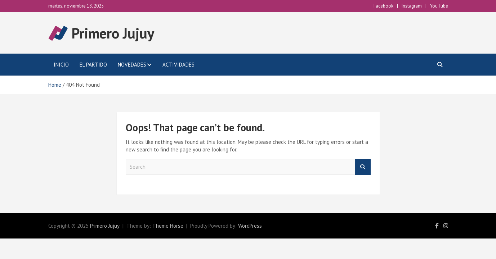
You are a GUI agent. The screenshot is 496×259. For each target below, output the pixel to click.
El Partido (93, 64)
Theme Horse (167, 225)
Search (363, 167)
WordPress (250, 225)
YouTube (439, 6)
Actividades (178, 64)
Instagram (412, 6)
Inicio (61, 64)
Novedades (132, 64)
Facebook (383, 6)
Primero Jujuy (113, 33)
